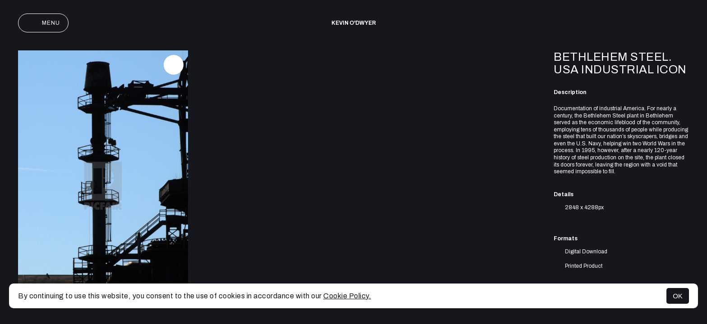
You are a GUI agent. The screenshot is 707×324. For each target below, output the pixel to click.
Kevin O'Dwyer (353, 23)
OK (678, 296)
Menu (43, 23)
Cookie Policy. (347, 296)
